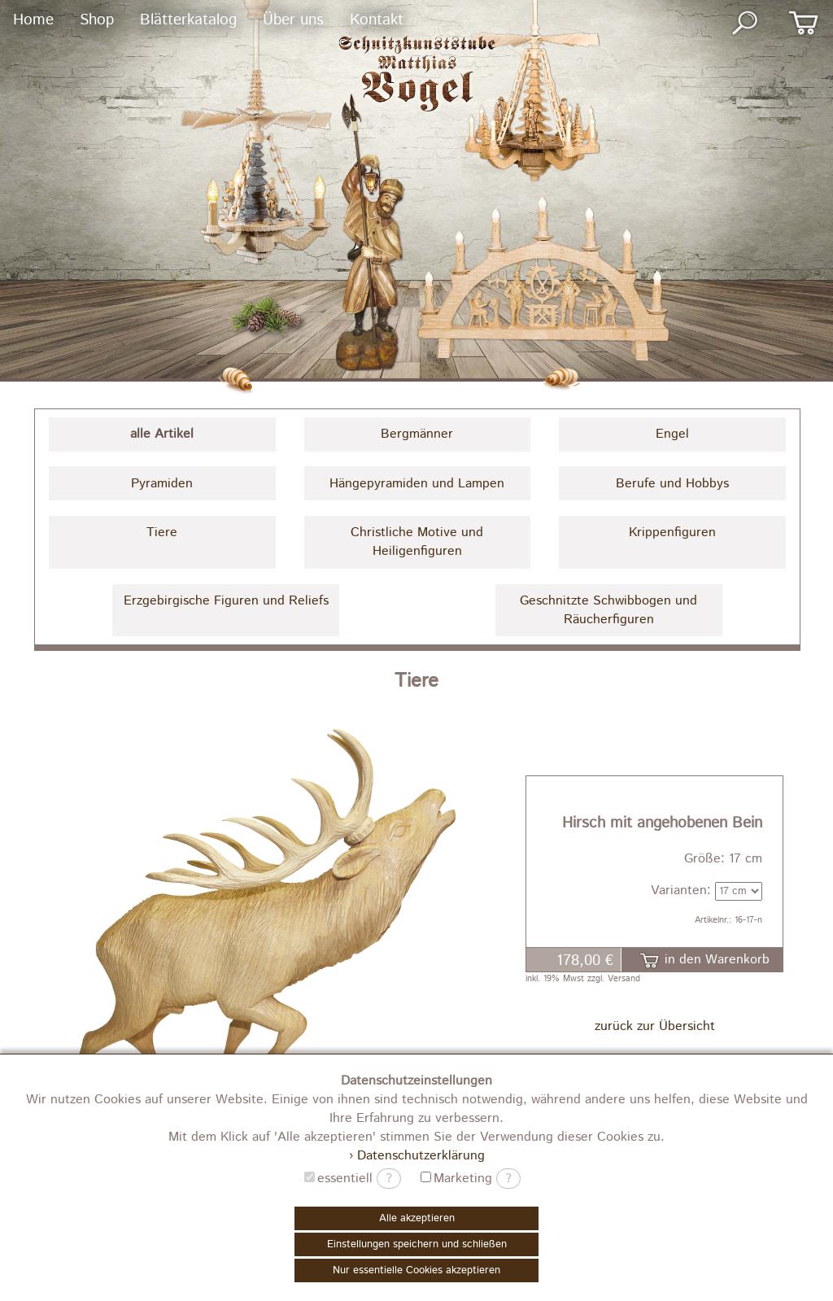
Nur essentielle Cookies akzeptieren (416, 1270)
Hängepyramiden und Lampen (416, 483)
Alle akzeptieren (417, 1218)
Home (33, 20)
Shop (97, 20)
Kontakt (376, 20)
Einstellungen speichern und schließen (417, 1244)
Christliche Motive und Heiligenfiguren (417, 542)
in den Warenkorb (704, 959)
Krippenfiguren (672, 532)
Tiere (161, 532)
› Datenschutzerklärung (417, 1155)
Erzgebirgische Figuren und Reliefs (226, 601)
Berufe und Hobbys (672, 483)
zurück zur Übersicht (655, 1026)
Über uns (293, 20)
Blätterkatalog (188, 20)
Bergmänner (417, 434)
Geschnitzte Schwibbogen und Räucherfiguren (608, 610)
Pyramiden (162, 483)
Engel (672, 434)
